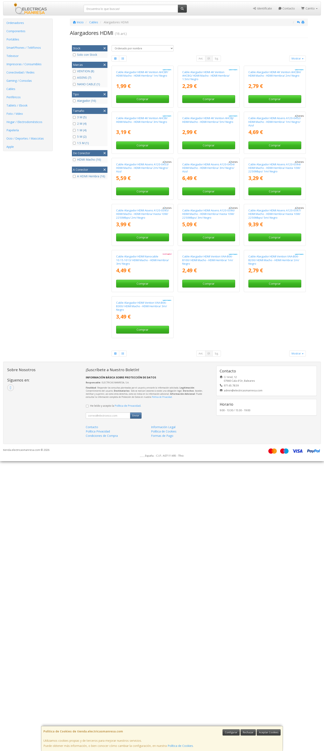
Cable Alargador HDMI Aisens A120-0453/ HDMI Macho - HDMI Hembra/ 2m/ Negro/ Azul (142, 312)
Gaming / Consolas (19, 81)
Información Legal (163, 717)
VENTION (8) (83, 71)
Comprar (142, 147)
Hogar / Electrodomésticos (24, 122)
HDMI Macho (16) (87, 159)
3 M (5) (80, 117)
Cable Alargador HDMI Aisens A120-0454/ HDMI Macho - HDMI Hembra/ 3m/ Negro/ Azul (208, 312)
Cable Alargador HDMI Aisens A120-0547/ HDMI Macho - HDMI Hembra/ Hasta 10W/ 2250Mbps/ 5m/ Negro (274, 407)
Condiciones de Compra (102, 725)
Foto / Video (14, 114)
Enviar (135, 705)
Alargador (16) (84, 101)
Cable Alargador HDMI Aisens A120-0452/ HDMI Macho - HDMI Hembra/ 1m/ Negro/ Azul (274, 218)
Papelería (12, 130)
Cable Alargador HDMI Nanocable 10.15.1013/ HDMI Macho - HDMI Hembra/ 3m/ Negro (142, 501)
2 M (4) (80, 124)
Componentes (15, 31)
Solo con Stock (85, 55)
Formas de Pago (162, 725)
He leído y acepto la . (115, 695)
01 (208, 58)
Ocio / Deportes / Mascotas (25, 138)
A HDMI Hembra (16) (89, 176)
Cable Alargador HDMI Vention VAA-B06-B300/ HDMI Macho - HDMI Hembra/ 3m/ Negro (141, 595)
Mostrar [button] (298, 58)
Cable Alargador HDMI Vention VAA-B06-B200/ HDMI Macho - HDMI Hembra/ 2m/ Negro (273, 501)
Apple (10, 147)
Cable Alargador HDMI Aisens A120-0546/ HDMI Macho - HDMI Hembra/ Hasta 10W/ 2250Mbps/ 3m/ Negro (208, 407)
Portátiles (12, 39)
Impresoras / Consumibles (24, 64)
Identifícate (262, 8)
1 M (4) (80, 130)
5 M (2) (80, 137)
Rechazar (248, 732)
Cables (10, 89)
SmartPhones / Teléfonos (23, 48)
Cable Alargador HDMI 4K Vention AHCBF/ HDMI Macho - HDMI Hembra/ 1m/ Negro (142, 122)
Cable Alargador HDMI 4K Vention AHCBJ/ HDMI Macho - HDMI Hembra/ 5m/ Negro (208, 216)
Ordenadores (15, 23)
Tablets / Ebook (16, 105)
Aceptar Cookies (268, 732)
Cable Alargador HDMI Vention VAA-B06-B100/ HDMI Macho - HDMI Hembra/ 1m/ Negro (207, 501)
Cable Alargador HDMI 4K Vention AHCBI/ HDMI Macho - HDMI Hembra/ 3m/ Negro (142, 216)
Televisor (12, 56)
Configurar (231, 732)
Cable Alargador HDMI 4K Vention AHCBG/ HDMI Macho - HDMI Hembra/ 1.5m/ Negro (206, 123)
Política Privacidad (98, 721)
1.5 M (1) (81, 143)
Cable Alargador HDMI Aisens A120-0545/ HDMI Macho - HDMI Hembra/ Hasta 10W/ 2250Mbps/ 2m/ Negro (142, 407)
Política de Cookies (180, 746)
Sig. (217, 58)
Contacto (286, 8)
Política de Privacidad (162, 686)
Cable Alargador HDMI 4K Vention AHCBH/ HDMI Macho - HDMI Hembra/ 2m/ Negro (274, 122)
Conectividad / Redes (20, 72)
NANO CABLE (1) (86, 84)
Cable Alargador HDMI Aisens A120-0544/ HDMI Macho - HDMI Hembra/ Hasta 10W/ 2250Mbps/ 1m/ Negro (274, 312)
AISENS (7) (82, 77)
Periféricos (13, 97)
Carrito (309, 8)
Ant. (201, 58)
